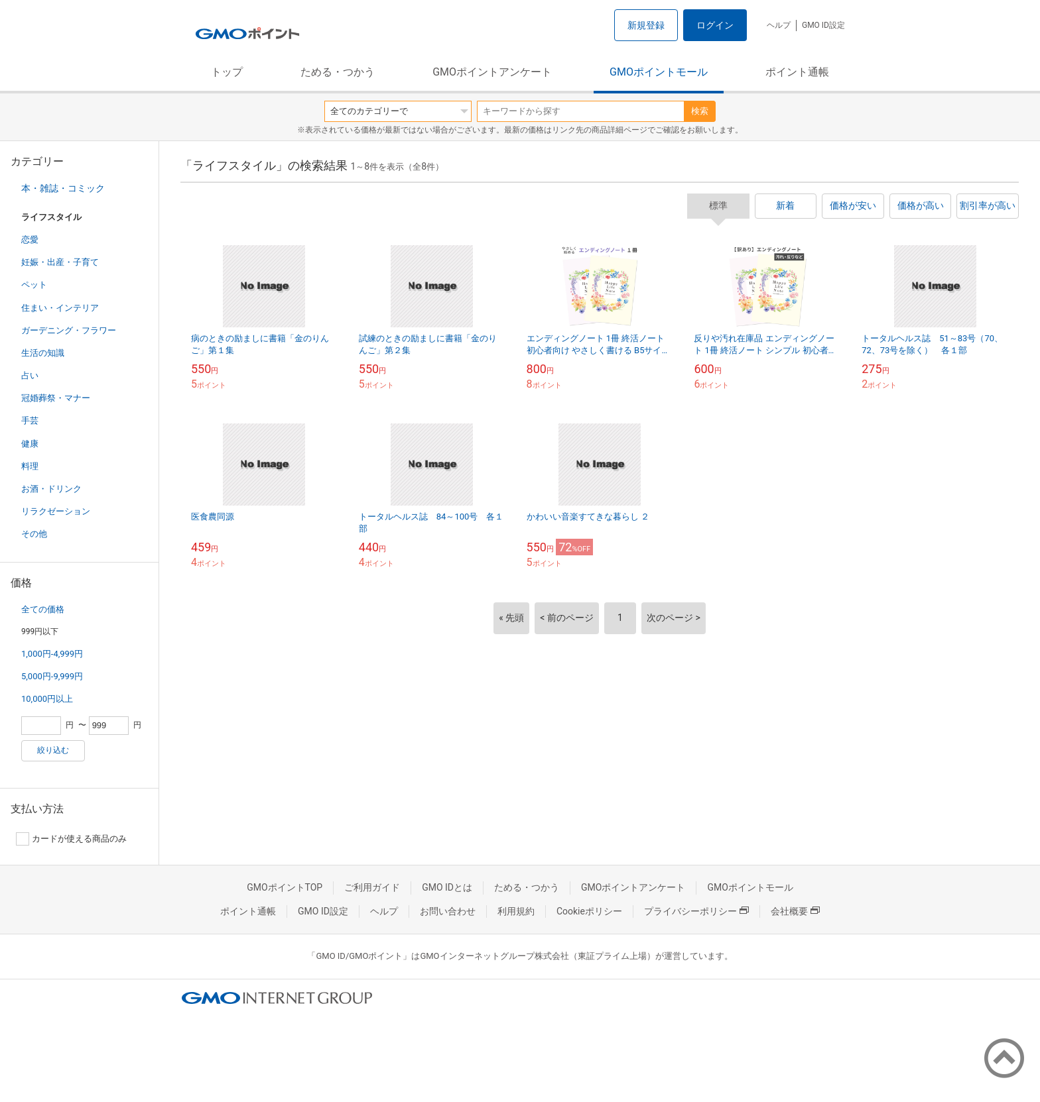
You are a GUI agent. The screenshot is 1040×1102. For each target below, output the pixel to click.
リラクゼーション (55, 511)
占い (29, 375)
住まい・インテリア (60, 308)
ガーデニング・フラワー (68, 330)
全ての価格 (42, 609)
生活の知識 (42, 353)
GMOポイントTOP (284, 887)
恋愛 (29, 240)
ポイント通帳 (797, 72)
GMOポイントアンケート (492, 72)
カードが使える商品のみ (71, 839)
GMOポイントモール (659, 72)
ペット (34, 285)
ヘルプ (779, 25)
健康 (29, 444)
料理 (29, 466)
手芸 (29, 420)
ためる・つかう (337, 72)
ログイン (715, 25)
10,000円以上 (47, 699)
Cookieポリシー (589, 911)
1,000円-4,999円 (52, 654)
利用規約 (516, 911)
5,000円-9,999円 (52, 676)
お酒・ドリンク (51, 489)
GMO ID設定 (823, 25)
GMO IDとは (447, 887)
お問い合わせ (448, 911)
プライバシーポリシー (696, 911)
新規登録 (646, 25)
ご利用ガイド (372, 887)
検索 (699, 111)
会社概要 (795, 911)
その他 (34, 534)
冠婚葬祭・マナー (55, 398)
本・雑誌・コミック (63, 188)
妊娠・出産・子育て (60, 262)
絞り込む (53, 750)
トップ (227, 72)
